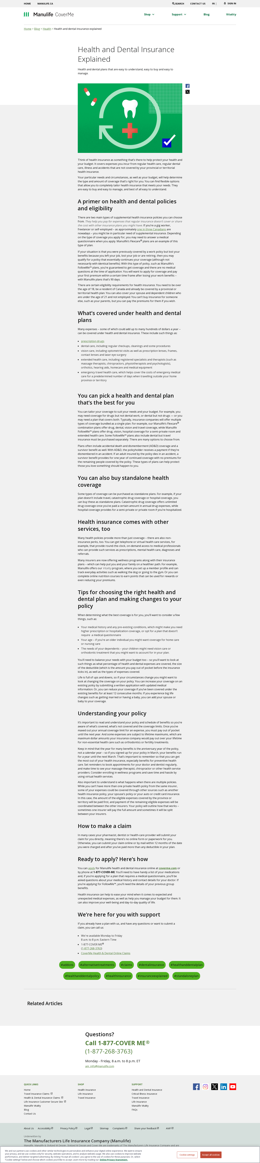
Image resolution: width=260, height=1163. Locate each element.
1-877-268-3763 (91, 948)
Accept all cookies (211, 1154)
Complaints (121, 1128)
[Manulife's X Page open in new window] (214, 1086)
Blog (37, 29)
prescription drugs (92, 341)
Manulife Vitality (32, 1105)
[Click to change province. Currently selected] (219, 4)
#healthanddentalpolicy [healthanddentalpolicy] (82, 976)
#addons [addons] (67, 965)
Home (27, 3)
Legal (90, 1128)
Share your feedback (148, 1128)
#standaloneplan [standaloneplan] (186, 976)
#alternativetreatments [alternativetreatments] (97, 965)
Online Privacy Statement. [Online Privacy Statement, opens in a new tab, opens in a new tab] (114, 1159)
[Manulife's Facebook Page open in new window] (196, 1086)
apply (91, 868)
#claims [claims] (126, 965)
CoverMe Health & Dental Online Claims (105, 953)
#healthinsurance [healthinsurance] (118, 976)
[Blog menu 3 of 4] (207, 14)
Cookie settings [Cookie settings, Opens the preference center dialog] (187, 1154)
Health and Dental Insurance (147, 1089)
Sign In (232, 3)
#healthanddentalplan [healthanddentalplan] (187, 965)
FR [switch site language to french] (213, 3)
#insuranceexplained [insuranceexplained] (152, 976)
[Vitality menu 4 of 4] (231, 14)
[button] (149, 14)
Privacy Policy (70, 1128)
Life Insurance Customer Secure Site (46, 1101)
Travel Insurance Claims (40, 1093)
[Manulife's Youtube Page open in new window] (232, 1086)
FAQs (134, 1109)
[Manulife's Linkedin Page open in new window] (223, 1086)
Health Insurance (87, 1089)
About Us (29, 1128)
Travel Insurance (87, 1097)
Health (47, 29)
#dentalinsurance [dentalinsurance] (151, 965)
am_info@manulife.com (99, 1066)
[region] (130, 1154)
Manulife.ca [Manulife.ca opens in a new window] (45, 3)
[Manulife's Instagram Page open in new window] (205, 1086)
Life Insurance (85, 1093)
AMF (171, 1128)
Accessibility (47, 1128)
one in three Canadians (151, 229)
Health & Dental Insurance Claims (45, 1097)
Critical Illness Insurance (144, 1093)
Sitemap (104, 1128)
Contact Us (197, 3)
